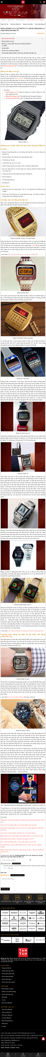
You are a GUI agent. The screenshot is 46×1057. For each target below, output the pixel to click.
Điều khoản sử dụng (7, 989)
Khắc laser (5, 1023)
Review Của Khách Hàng (9, 992)
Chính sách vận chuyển (8, 982)
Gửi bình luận (5, 889)
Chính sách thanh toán (8, 974)
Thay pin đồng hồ (6, 1012)
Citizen (2, 1047)
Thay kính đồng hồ (7, 1015)
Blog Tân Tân (4, 24)
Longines (12, 1047)
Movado (7, 1047)
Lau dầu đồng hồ (6, 1018)
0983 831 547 (8, 1043)
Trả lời (4, 868)
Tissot (17, 1047)
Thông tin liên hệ (6, 968)
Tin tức (4, 1000)
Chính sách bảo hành (8, 971)
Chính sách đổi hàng (7, 976)
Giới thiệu (4, 997)
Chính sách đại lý (6, 979)
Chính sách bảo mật (7, 994)
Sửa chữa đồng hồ (40, 24)
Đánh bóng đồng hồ (7, 1021)
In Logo (4, 1026)
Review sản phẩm (28, 24)
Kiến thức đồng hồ (15, 24)
